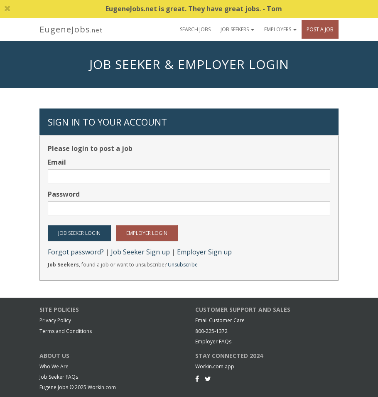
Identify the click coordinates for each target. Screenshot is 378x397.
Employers (280, 29)
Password (64, 194)
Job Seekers (237, 29)
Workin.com (102, 387)
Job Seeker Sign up (140, 251)
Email (57, 162)
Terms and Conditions (65, 331)
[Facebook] (197, 378)
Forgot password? (76, 251)
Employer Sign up (204, 251)
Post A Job (320, 29)
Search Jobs (195, 29)
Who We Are (54, 366)
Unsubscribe (183, 264)
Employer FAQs (213, 341)
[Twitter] (208, 378)
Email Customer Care (220, 320)
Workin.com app (214, 366)
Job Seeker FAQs (58, 376)
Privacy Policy (55, 320)
